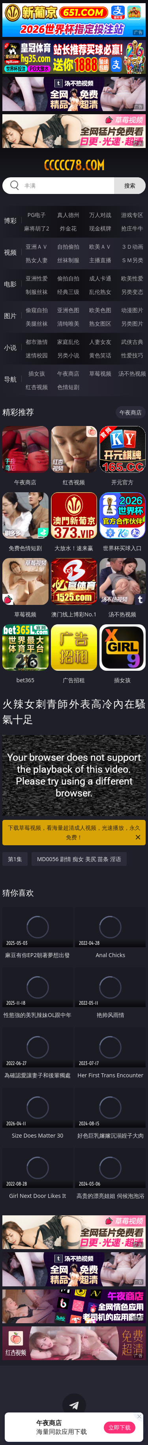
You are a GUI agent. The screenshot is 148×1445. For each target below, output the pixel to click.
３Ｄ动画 (132, 246)
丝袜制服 (68, 260)
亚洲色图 (68, 310)
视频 (10, 252)
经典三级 (68, 292)
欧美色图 (100, 310)
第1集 (15, 859)
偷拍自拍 (68, 278)
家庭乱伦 (68, 341)
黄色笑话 (100, 355)
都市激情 (37, 341)
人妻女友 (100, 341)
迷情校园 (37, 355)
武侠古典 (132, 341)
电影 (10, 284)
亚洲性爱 (37, 278)
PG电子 (36, 215)
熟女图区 (100, 323)
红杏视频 (37, 387)
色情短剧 (68, 387)
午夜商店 (68, 373)
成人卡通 (100, 278)
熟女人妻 (37, 260)
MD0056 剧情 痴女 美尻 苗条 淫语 (79, 859)
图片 (10, 315)
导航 (10, 379)
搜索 (129, 185)
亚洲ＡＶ (37, 246)
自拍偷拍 (68, 246)
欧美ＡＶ (100, 246)
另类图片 (132, 323)
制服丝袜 (37, 292)
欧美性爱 (132, 278)
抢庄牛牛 (132, 228)
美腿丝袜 (37, 323)
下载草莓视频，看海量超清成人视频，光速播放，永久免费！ (75, 833)
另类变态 (132, 292)
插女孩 (36, 373)
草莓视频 (100, 373)
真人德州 (68, 215)
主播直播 (100, 260)
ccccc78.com (74, 165)
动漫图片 (132, 310)
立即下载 (120, 1427)
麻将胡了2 (36, 228)
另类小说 (68, 355)
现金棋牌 (100, 228)
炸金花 (68, 228)
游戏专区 (132, 215)
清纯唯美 (68, 323)
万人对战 (100, 215)
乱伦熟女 (100, 292)
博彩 (10, 220)
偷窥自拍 (37, 310)
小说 (10, 347)
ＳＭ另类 (132, 260)
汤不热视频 (132, 373)
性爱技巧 (132, 355)
